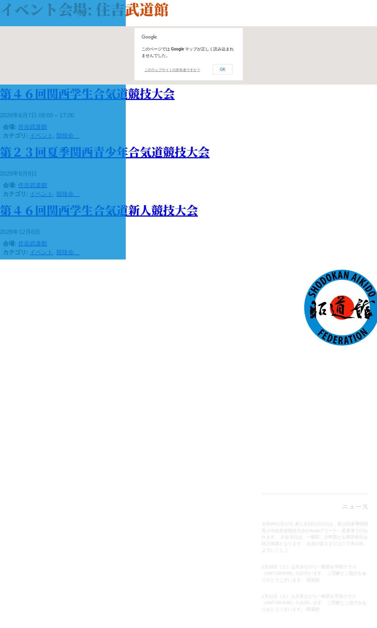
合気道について (337, 375)
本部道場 (350, 422)
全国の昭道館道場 (333, 438)
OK (222, 69)
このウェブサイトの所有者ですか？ (172, 70)
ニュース (351, 391)
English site (344, 481)
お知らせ (359, 517)
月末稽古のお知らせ (348, 560)
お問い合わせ (342, 454)
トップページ (342, 360)
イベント (350, 406)
